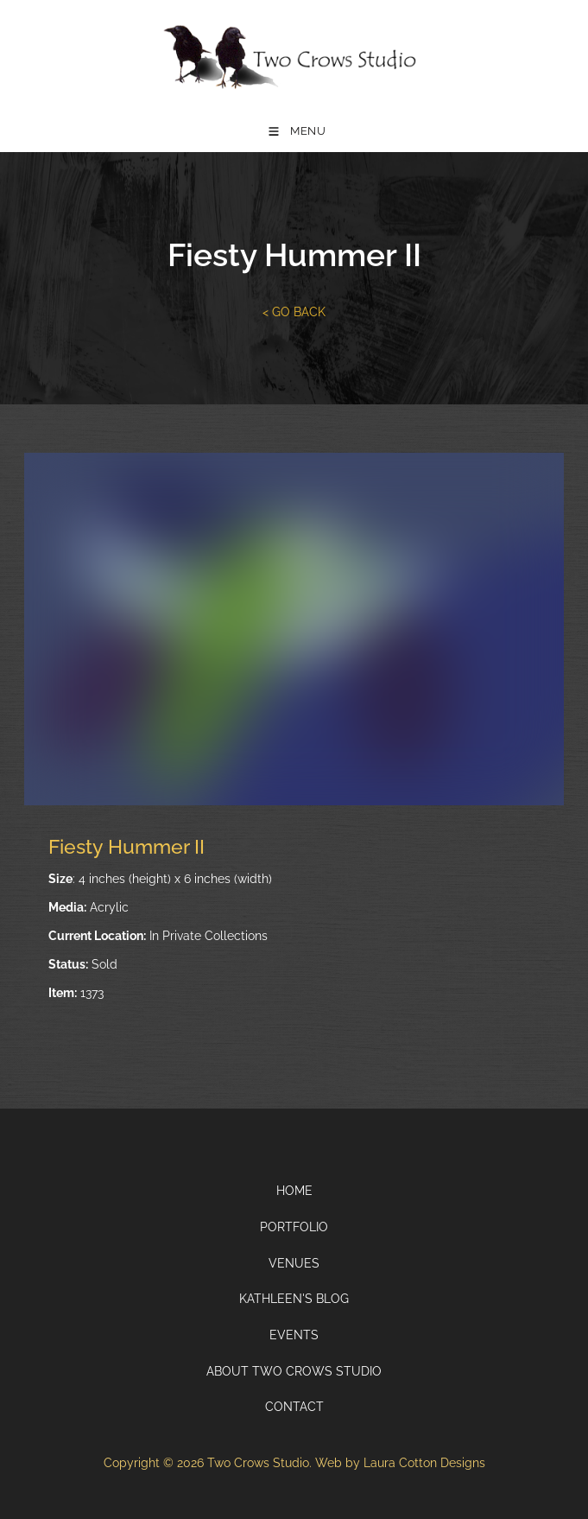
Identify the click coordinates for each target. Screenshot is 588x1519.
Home (294, 1191)
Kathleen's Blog (294, 1299)
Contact (294, 1407)
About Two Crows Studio (294, 1371)
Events (294, 1335)
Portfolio (294, 1227)
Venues (294, 1263)
